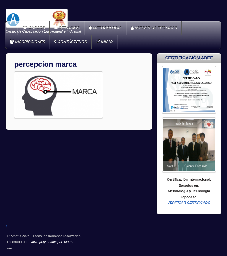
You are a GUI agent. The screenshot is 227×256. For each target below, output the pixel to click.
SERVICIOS (67, 28)
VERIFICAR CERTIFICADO (189, 202)
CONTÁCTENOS (70, 41)
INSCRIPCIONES (27, 41)
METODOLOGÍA (105, 28)
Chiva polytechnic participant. (52, 242)
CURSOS (33, 28)
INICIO (104, 41)
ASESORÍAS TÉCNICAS (154, 28)
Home (12, 28)
